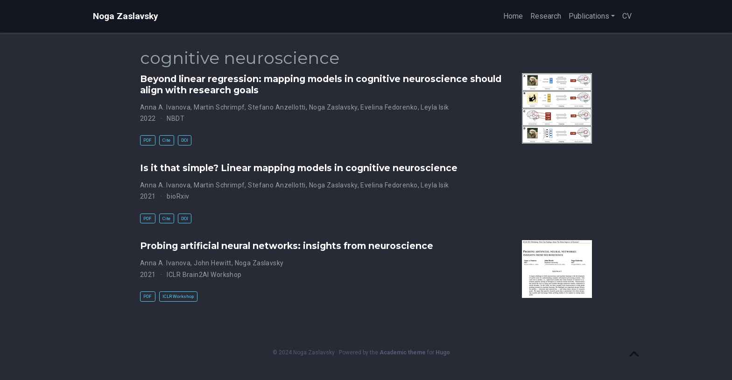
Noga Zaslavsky (125, 16)
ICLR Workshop (178, 296)
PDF (147, 140)
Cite (166, 140)
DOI (184, 140)
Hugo (443, 352)
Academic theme (403, 352)
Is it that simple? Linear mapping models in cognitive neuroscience (299, 167)
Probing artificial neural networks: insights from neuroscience (286, 245)
